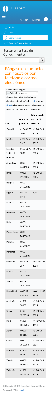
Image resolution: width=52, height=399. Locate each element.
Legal (21, 390)
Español (36, 19)
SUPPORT (18, 8)
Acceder (24, 19)
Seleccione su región (16, 89)
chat (33, 101)
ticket (9, 105)
